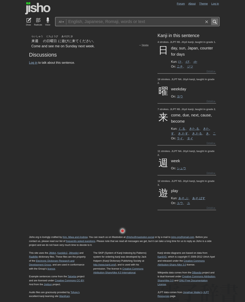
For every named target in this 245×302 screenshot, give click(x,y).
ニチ (180, 66)
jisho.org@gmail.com (182, 237)
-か (195, 61)
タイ (190, 138)
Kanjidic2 (62, 252)
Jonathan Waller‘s (192, 292)
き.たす (183, 133)
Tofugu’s (75, 292)
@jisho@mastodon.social (140, 237)
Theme (203, 3)
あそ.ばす (198, 198)
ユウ (180, 203)
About (192, 3)
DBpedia (196, 272)
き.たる (197, 133)
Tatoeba (145, 45)
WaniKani (64, 296)
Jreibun (48, 284)
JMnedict (74, 252)
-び (187, 61)
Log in (215, 3)
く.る (181, 128)
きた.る (194, 128)
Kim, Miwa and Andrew (75, 237)
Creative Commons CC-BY (69, 280)
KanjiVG (162, 256)
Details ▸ (210, 71)
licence (51, 268)
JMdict (52, 252)
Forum (181, 3)
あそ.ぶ (183, 198)
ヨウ (180, 96)
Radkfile (33, 256)
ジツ (190, 66)
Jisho (38, 8)
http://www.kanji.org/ (104, 264)
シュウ (181, 168)
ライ (180, 138)
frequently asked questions (80, 241)
